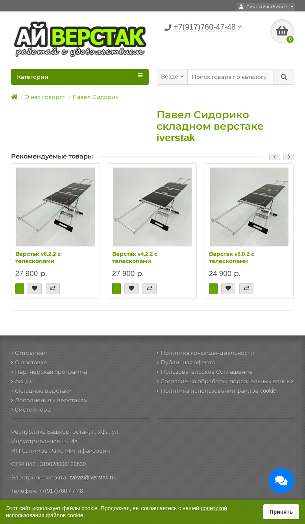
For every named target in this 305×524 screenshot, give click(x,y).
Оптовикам (29, 353)
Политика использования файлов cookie (216, 391)
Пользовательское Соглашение (205, 372)
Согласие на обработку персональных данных (225, 381)
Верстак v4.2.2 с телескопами (135, 257)
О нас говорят (44, 97)
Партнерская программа (49, 372)
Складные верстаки (41, 391)
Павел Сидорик (95, 97)
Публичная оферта (186, 362)
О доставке (29, 362)
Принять (281, 512)
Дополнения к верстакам (49, 400)
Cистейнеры (31, 410)
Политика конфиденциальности (206, 353)
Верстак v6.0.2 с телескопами (232, 257)
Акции (22, 381)
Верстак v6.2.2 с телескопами (38, 257)
